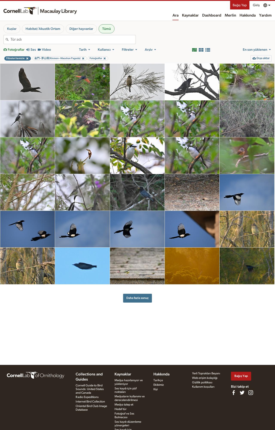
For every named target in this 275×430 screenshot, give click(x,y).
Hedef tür (121, 409)
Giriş (256, 5)
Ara (176, 15)
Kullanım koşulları (203, 386)
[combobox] (73, 39)
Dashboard (211, 15)
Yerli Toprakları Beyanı (206, 373)
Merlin (230, 15)
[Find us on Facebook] (233, 392)
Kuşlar (12, 29)
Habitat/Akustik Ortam (43, 29)
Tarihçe (158, 380)
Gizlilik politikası (202, 382)
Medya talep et (124, 404)
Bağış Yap (240, 5)
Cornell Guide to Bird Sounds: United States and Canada (90, 389)
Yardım (265, 15)
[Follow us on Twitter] (242, 392)
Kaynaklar (190, 15)
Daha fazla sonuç (137, 298)
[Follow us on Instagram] (250, 392)
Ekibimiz (158, 384)
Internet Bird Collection (90, 401)
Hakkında (248, 15)
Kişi (155, 389)
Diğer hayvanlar (81, 29)
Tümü (106, 29)
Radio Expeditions (87, 397)
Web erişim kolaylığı (204, 378)
